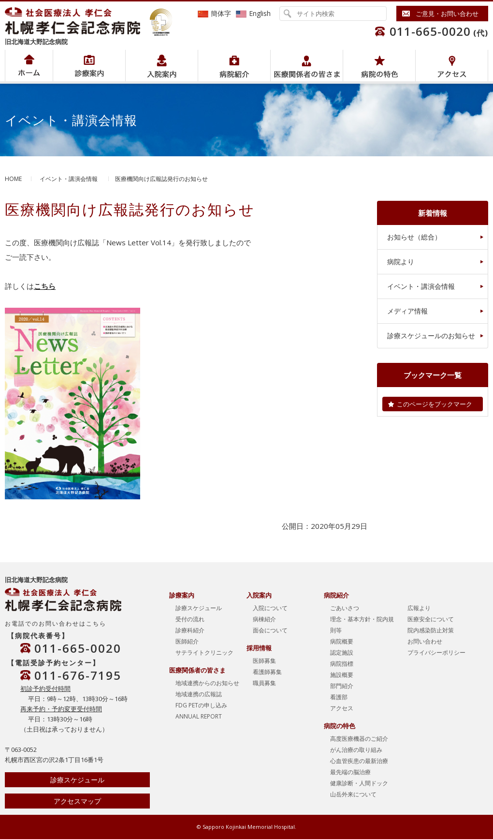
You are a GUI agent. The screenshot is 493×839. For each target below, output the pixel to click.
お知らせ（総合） (414, 236)
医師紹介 (187, 641)
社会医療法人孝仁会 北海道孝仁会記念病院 (77, 20)
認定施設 (341, 652)
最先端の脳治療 (350, 772)
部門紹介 (341, 686)
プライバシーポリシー (436, 652)
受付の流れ (189, 619)
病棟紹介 (264, 619)
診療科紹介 (189, 630)
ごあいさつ (344, 608)
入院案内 (162, 65)
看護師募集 (267, 672)
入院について (270, 608)
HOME (13, 179)
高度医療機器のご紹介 (359, 738)
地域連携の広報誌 (198, 694)
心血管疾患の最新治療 (359, 761)
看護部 (339, 697)
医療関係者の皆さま (307, 65)
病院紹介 (89, 65)
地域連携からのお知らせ (207, 683)
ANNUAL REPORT (198, 716)
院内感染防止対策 (430, 630)
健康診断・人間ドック (359, 783)
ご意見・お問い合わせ (447, 13)
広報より (419, 608)
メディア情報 (407, 310)
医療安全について (430, 619)
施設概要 (341, 675)
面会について (270, 630)
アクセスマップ (77, 801)
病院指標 (341, 663)
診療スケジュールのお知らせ (431, 335)
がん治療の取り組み (356, 750)
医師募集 (264, 661)
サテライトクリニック (204, 652)
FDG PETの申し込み (201, 705)
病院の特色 (379, 65)
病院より (400, 261)
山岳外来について (353, 794)
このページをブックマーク (434, 404)
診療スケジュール (77, 779)
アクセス (452, 65)
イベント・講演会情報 (69, 179)
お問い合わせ (424, 641)
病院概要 (341, 641)
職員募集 (264, 683)
